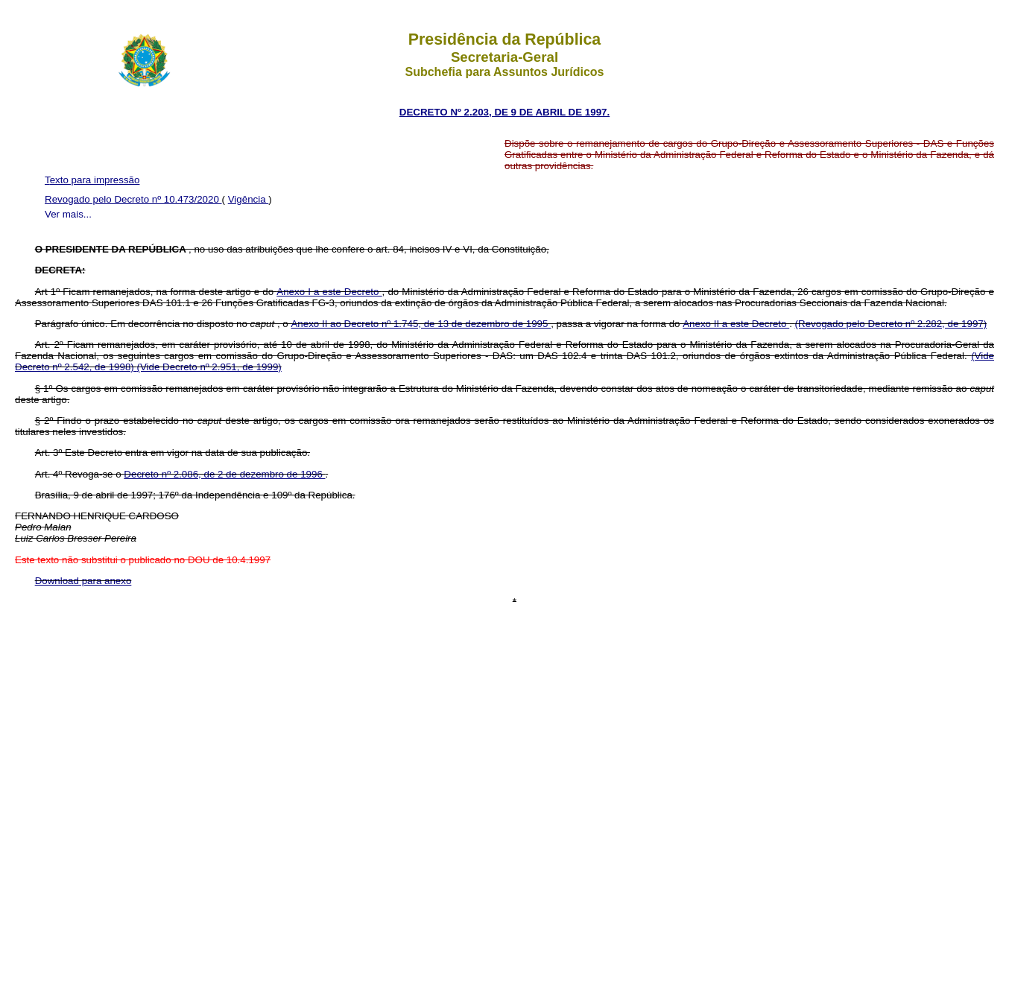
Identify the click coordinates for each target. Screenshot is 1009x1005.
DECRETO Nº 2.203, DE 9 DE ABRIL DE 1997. (504, 112)
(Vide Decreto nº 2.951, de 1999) (208, 366)
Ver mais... (68, 214)
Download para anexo (83, 580)
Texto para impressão (92, 180)
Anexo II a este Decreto (736, 323)
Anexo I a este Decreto (329, 291)
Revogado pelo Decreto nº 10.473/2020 (133, 199)
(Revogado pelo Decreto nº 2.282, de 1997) (891, 323)
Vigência (248, 199)
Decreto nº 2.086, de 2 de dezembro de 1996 (224, 474)
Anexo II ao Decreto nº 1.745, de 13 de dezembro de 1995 (421, 323)
